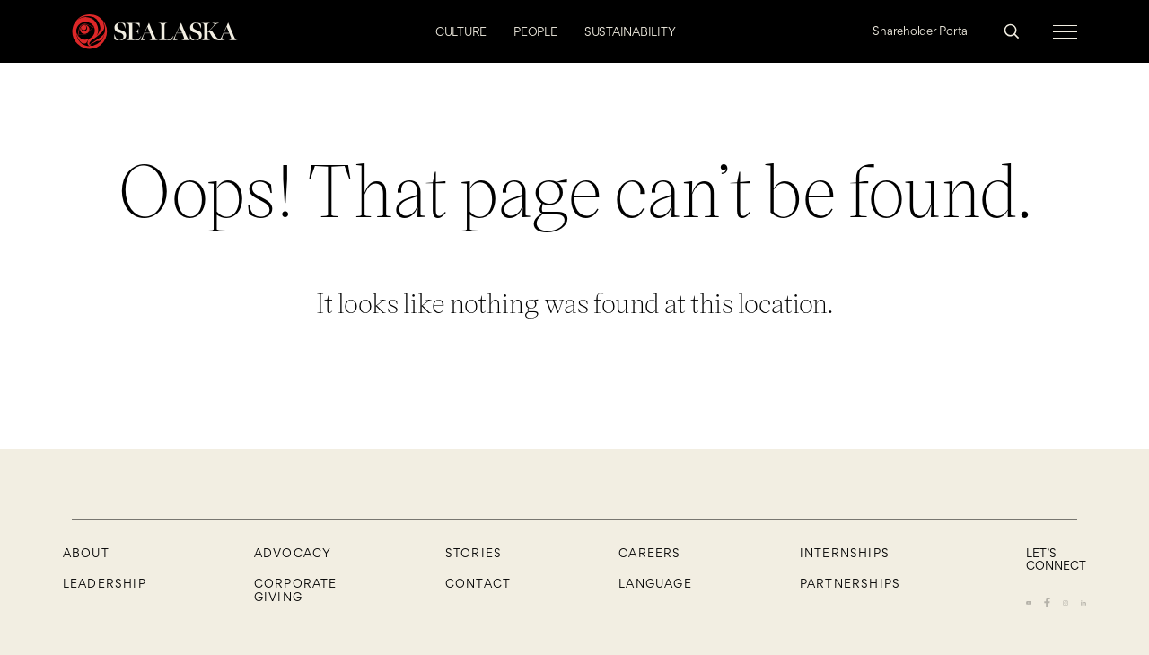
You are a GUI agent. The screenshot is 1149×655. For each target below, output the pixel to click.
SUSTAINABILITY (630, 31)
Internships (845, 552)
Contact (478, 583)
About (86, 552)
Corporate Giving (296, 590)
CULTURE (461, 31)
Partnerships (850, 583)
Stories (473, 552)
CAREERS (649, 552)
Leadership (104, 583)
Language (655, 583)
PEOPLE (535, 31)
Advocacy (293, 552)
